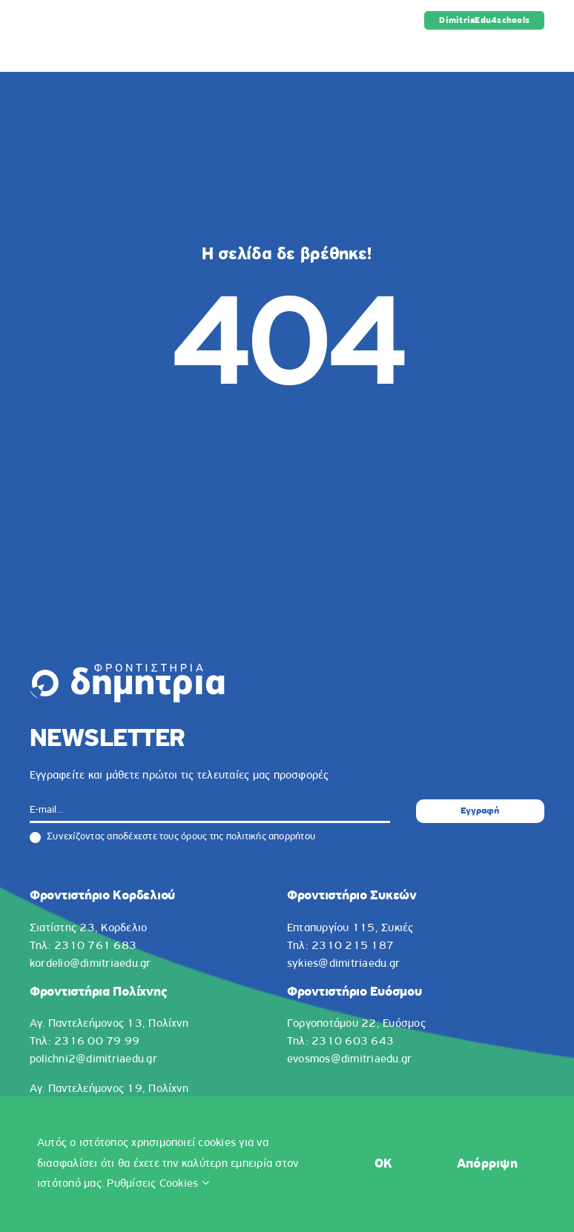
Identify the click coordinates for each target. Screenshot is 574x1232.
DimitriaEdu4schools (484, 20)
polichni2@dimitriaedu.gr (93, 1059)
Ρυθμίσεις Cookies (184, 1184)
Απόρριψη (480, 1164)
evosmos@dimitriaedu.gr (349, 1059)
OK (355, 1164)
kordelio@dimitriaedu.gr (90, 964)
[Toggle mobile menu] (536, 48)
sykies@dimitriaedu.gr (343, 964)
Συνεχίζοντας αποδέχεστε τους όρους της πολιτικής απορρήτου (172, 837)
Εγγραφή (480, 811)
